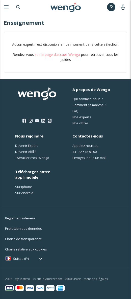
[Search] (18, 7)
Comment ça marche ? (89, 105)
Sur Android (24, 193)
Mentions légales (96, 279)
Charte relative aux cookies (26, 249)
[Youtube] (37, 121)
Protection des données (23, 228)
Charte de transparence (23, 239)
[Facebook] (24, 121)
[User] (124, 7)
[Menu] (6, 7)
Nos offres (80, 123)
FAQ (75, 111)
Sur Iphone (23, 187)
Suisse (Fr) (21, 258)
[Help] (111, 7)
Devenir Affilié (26, 151)
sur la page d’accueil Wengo (57, 54)
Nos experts (81, 117)
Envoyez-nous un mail (89, 157)
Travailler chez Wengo (32, 157)
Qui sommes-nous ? (87, 99)
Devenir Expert (26, 145)
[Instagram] (31, 121)
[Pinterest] (49, 121)
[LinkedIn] (43, 121)
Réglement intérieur (20, 218)
